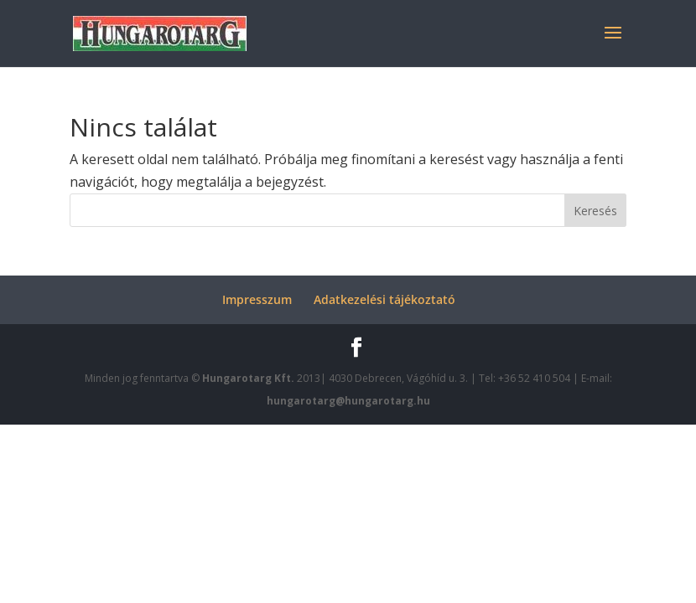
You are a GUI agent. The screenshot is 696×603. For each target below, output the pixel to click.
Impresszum (257, 299)
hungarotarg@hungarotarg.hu (348, 401)
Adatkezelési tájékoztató (384, 299)
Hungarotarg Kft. (249, 378)
